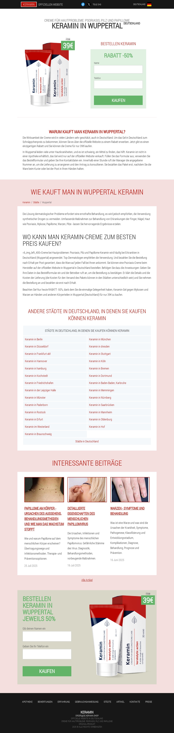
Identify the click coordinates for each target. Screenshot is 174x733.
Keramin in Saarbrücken (101, 405)
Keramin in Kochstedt (36, 375)
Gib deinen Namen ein (34, 628)
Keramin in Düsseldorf (36, 346)
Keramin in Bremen (99, 368)
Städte (107, 701)
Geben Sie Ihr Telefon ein (36, 646)
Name (96, 63)
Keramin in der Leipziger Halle (40, 390)
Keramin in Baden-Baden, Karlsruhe (107, 383)
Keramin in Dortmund (100, 375)
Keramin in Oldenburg (100, 419)
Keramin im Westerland (37, 426)
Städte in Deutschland (87, 441)
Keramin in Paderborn (36, 405)
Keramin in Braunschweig (38, 434)
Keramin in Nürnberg (100, 397)
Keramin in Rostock (35, 412)
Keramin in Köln (97, 361)
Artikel (120, 701)
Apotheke (27, 701)
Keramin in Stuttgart (100, 354)
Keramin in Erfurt (34, 419)
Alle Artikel (87, 580)
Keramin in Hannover (36, 361)
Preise (148, 701)
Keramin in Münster (35, 397)
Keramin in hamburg (35, 368)
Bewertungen (45, 701)
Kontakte (135, 701)
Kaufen (118, 100)
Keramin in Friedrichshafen (39, 383)
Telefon (97, 78)
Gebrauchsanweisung (86, 701)
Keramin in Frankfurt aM (37, 354)
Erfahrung (64, 701)
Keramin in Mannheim (100, 412)
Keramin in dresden (99, 346)
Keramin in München (100, 339)
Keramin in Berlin (34, 339)
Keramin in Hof (97, 426)
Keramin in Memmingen (101, 390)
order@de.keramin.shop (87, 715)
